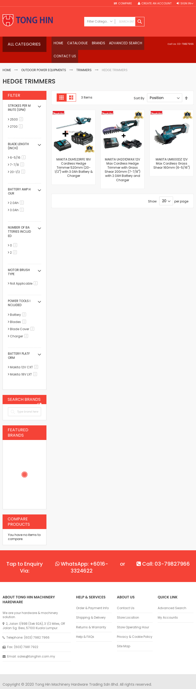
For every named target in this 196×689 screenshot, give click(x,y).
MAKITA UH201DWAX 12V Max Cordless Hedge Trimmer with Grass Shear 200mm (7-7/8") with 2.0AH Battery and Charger (122, 158)
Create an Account (156, 3)
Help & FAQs (85, 626)
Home (7, 59)
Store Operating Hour (133, 616)
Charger (20, 325)
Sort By (139, 87)
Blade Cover (23, 318)
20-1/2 (18, 161)
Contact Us (125, 597)
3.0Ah (18, 199)
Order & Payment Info (92, 597)
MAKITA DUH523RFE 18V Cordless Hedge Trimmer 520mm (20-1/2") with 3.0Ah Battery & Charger (74, 156)
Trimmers (84, 59)
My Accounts (168, 607)
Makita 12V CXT (25, 356)
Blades (19, 311)
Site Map (123, 635)
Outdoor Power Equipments (43, 59)
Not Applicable (24, 273)
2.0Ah (18, 192)
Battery (19, 304)
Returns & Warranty (91, 616)
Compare (125, 3)
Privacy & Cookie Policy (134, 626)
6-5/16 (18, 147)
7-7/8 (18, 154)
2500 (17, 108)
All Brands (39, 394)
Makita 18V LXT (24, 363)
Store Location (128, 607)
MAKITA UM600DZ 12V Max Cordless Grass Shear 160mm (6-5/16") (171, 152)
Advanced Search (172, 597)
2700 (17, 115)
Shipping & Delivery (91, 607)
